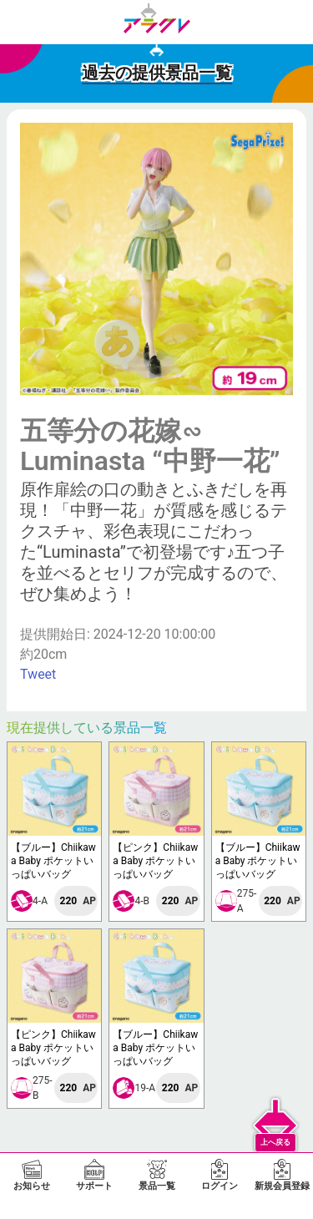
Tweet (38, 674)
